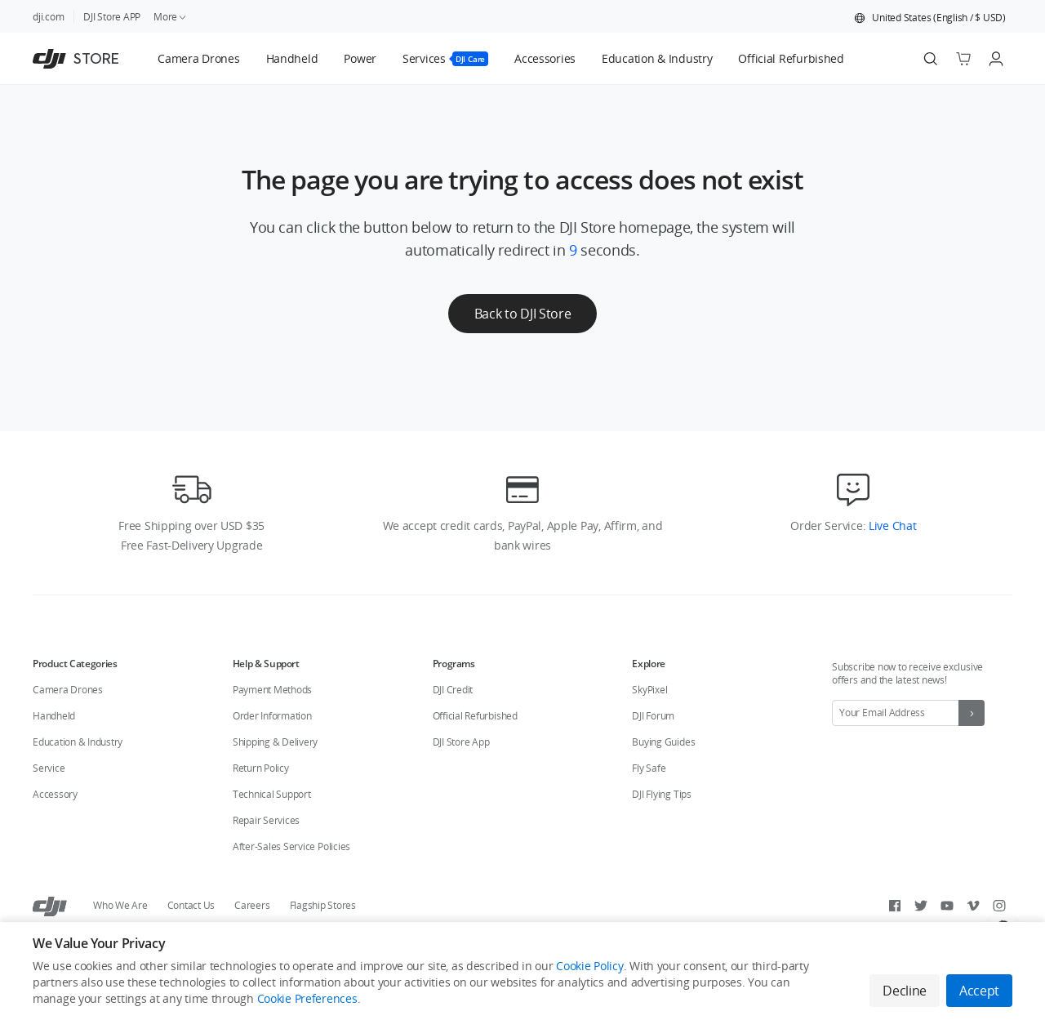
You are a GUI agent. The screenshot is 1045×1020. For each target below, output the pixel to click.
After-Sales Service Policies (291, 846)
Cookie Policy (589, 965)
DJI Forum (653, 716)
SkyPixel (649, 690)
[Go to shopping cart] (963, 58)
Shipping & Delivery (275, 742)
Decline (905, 991)
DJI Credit (453, 690)
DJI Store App (461, 742)
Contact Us (191, 905)
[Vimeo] (973, 906)
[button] (929, 18)
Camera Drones (68, 690)
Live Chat (890, 525)
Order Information (272, 716)
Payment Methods (272, 690)
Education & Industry (77, 742)
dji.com (48, 17)
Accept (979, 991)
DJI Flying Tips (661, 794)
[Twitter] (921, 906)
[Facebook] (895, 906)
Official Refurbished (475, 716)
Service (48, 768)
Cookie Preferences (307, 998)
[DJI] (50, 905)
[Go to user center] (996, 58)
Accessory (55, 794)
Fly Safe (648, 768)
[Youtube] (947, 906)
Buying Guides (663, 742)
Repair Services (266, 820)
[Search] (930, 58)
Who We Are (120, 905)
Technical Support (272, 794)
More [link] (170, 17)
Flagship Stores (323, 905)
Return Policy (261, 768)
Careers (251, 905)
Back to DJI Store (522, 314)
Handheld (54, 716)
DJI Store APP (111, 17)
